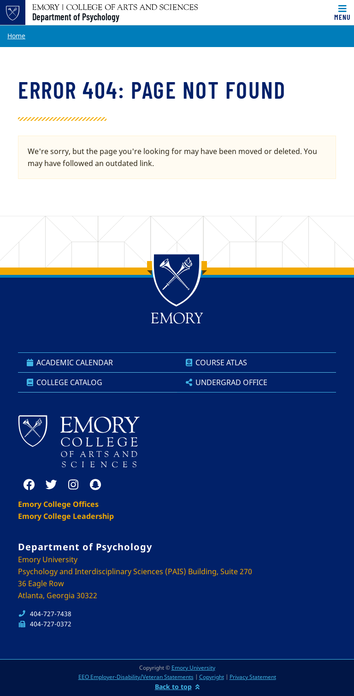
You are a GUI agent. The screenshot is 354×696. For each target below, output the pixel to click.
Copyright (211, 677)
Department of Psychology (75, 16)
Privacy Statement (253, 677)
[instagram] (73, 484)
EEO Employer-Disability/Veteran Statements (136, 677)
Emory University (193, 668)
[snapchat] (95, 484)
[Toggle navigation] (342, 12)
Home (16, 35)
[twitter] (51, 484)
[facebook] (29, 484)
